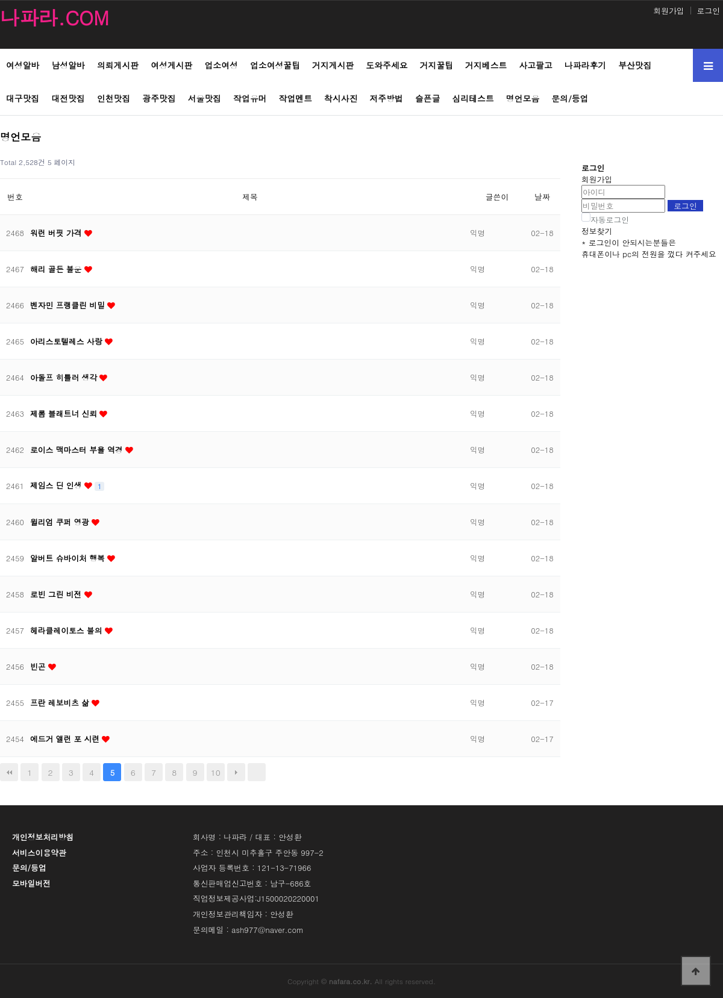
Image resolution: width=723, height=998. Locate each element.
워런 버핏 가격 (57, 233)
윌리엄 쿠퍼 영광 (61, 522)
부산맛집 (634, 65)
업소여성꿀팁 (275, 65)
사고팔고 (535, 65)
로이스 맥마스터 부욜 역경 (77, 449)
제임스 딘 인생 (57, 485)
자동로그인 (609, 219)
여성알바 (22, 65)
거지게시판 (333, 65)
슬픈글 (427, 98)
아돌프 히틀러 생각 (64, 377)
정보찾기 (596, 231)
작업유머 (249, 98)
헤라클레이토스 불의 (67, 630)
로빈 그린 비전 (57, 594)
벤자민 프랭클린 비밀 (68, 305)
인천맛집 (113, 98)
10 (216, 772)
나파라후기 (585, 65)
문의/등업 (569, 98)
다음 (236, 772)
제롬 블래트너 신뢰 (64, 413)
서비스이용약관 (39, 852)
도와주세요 (386, 65)
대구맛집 (22, 98)
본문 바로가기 (0, 0)
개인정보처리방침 (43, 837)
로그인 (708, 10)
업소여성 (220, 65)
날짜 (542, 196)
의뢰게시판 (118, 65)
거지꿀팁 (436, 65)
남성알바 (67, 65)
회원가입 (668, 10)
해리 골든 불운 (57, 269)
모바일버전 (31, 883)
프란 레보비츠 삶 (61, 702)
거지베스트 (486, 65)
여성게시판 (171, 65)
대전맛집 (67, 98)
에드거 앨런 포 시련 (66, 738)
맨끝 (257, 772)
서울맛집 (204, 98)
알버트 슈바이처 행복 (68, 558)
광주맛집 (158, 98)
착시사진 (340, 98)
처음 (9, 772)
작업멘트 (295, 98)
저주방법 (386, 98)
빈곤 (39, 666)
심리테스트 (473, 98)
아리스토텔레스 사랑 (67, 341)
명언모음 (522, 98)
